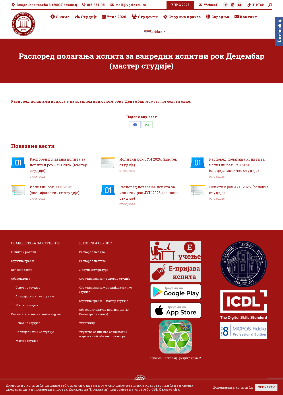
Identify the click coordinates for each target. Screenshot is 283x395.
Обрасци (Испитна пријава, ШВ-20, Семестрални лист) (104, 312)
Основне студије (28, 287)
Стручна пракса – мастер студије (103, 301)
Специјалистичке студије (35, 296)
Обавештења (20, 279)
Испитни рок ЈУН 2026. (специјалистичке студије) (54, 190)
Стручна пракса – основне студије (104, 279)
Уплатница (87, 323)
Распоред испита (92, 252)
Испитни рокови (23, 252)
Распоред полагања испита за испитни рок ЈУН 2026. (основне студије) (148, 192)
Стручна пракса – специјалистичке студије (105, 289)
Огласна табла (21, 270)
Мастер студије (27, 305)
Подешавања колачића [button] (233, 387)
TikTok (255, 5)
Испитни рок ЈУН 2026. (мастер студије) (148, 162)
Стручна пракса (23, 261)
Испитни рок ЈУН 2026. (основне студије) (239, 190)
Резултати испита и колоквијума (36, 314)
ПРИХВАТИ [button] (266, 387)
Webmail (208, 5)
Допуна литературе (94, 270)
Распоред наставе (92, 261)
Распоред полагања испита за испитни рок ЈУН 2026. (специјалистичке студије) (237, 165)
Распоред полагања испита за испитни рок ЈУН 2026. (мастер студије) (58, 165)
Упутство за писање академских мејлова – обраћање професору (103, 334)
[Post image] (18, 162)
